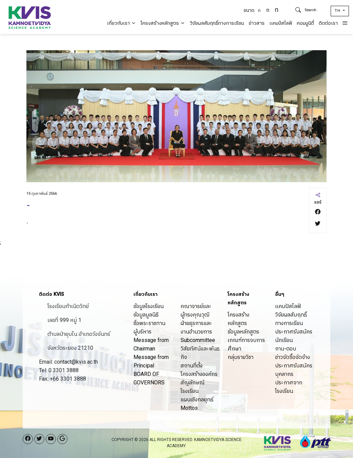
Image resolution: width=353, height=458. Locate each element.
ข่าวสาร (257, 23)
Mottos (189, 408)
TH (338, 10)
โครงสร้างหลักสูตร (163, 23)
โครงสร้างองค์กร (199, 374)
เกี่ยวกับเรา (121, 23)
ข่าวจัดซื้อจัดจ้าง (292, 357)
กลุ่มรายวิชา (240, 357)
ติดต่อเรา (328, 23)
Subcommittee (198, 340)
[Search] (314, 10)
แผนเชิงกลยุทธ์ (197, 399)
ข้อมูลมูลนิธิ (146, 314)
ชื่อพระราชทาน (149, 323)
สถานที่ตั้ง (192, 365)
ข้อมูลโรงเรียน (148, 306)
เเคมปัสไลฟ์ (280, 23)
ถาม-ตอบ (285, 348)
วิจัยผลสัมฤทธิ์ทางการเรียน (217, 23)
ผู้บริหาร (142, 331)
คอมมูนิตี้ (305, 23)
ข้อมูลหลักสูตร (243, 331)
